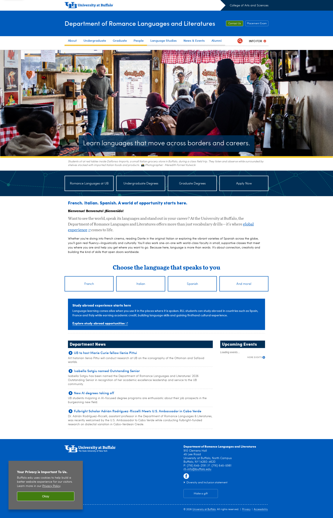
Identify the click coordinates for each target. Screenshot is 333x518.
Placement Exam (257, 23)
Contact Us (234, 23)
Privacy (246, 509)
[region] (45, 485)
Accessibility (261, 509)
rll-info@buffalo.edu (197, 469)
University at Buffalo (204, 509)
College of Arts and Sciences (249, 5)
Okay (45, 496)
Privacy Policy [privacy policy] (51, 486)
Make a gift (201, 493)
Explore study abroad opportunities (100, 323)
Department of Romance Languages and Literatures (140, 23)
